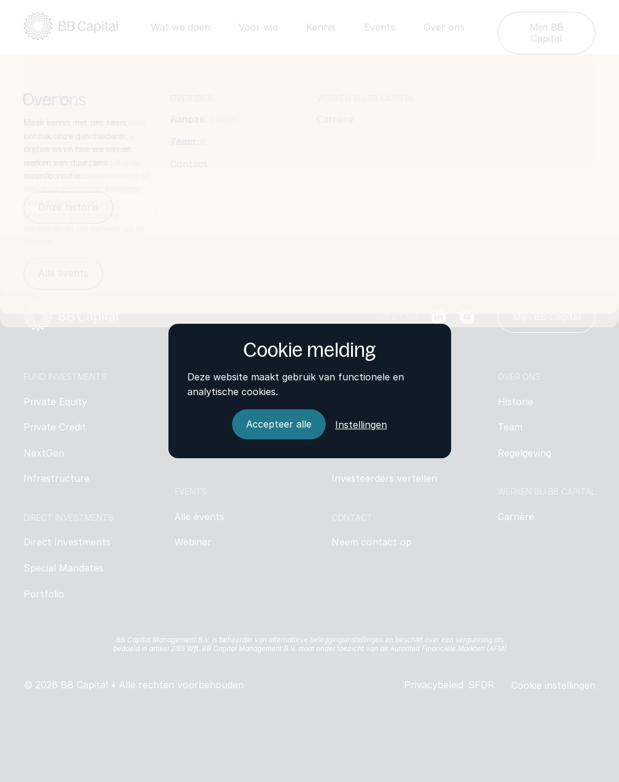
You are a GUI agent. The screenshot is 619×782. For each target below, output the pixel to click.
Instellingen (361, 424)
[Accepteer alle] (279, 424)
